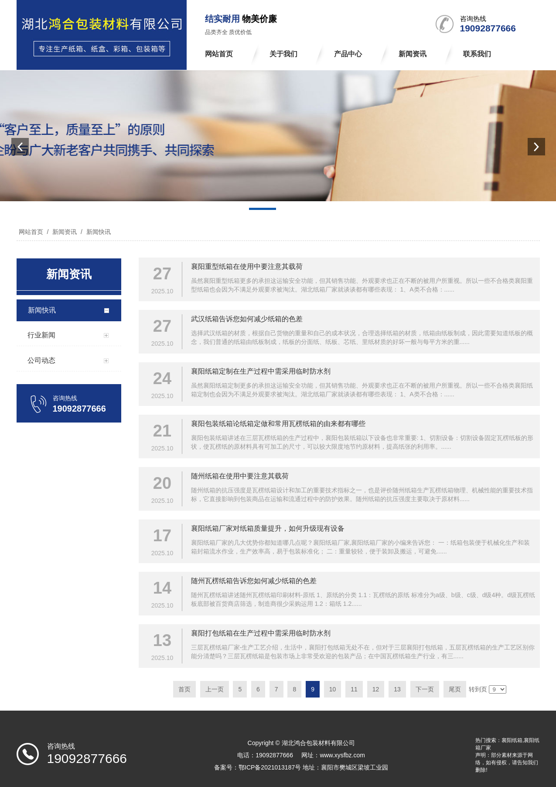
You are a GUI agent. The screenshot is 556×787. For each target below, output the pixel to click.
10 (332, 689)
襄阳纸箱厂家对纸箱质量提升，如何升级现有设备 (268, 528)
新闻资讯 (64, 231)
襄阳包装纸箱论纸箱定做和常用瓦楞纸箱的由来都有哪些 (278, 423)
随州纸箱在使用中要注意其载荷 (240, 476)
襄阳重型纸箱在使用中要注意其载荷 (247, 266)
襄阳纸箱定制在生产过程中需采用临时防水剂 (261, 371)
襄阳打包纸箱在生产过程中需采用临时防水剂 (261, 633)
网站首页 (31, 231)
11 (354, 689)
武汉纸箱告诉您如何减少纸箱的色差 (247, 319)
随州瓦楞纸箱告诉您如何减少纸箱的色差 (254, 580)
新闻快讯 (98, 231)
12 (375, 689)
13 (397, 689)
